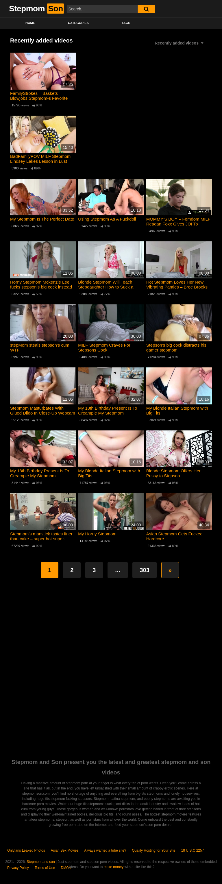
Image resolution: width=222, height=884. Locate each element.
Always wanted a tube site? (105, 850)
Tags (126, 23)
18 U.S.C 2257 (192, 850)
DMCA (66, 868)
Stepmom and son (41, 862)
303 (144, 570)
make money (114, 867)
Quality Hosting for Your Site (153, 850)
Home (30, 23)
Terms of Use (45, 868)
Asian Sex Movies (64, 850)
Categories (78, 23)
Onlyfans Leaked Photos (26, 850)
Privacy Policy (18, 868)
